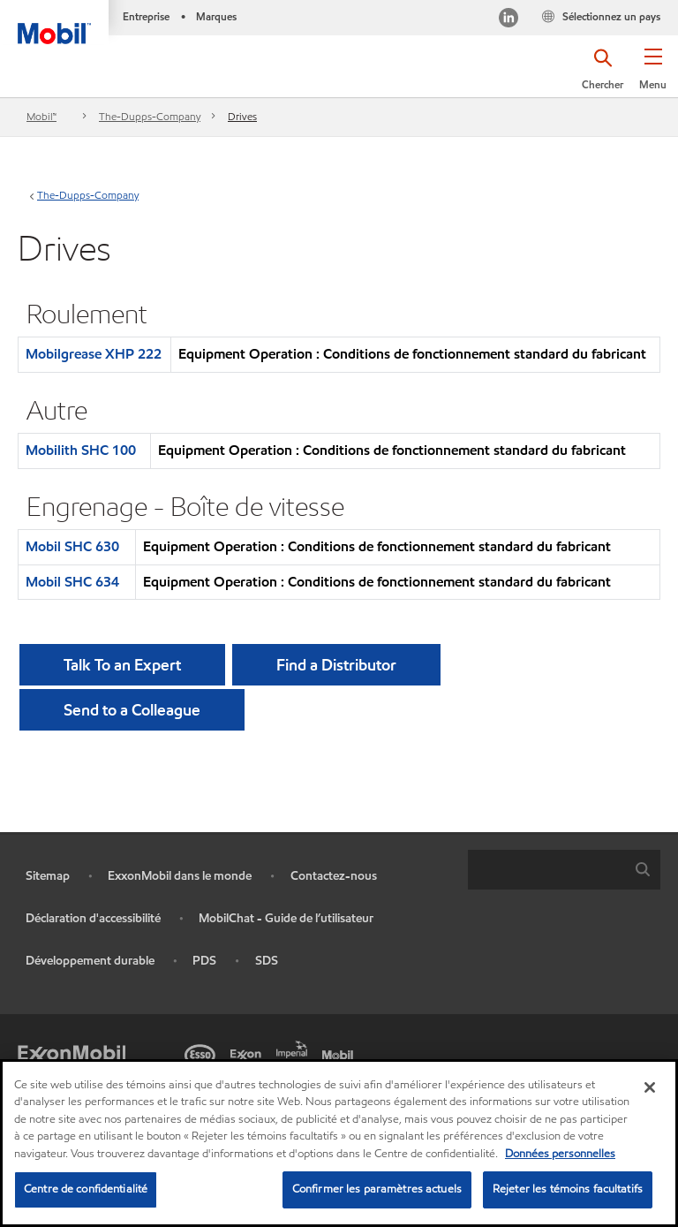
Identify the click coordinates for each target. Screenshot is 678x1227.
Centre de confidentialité (85, 1189)
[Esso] (203, 1053)
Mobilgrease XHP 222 (94, 354)
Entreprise (146, 16)
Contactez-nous (333, 875)
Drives (242, 116)
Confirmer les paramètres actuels (377, 1189)
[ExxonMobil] (71, 1053)
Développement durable (90, 960)
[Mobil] (341, 1053)
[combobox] (564, 870)
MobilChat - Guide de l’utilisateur (286, 918)
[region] (339, 1143)
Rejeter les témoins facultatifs (568, 1189)
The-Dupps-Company (149, 116)
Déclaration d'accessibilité (93, 918)
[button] (653, 75)
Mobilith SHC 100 (81, 450)
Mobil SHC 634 (72, 581)
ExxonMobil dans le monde (180, 875)
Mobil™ (41, 116)
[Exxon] (249, 1053)
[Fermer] (649, 1087)
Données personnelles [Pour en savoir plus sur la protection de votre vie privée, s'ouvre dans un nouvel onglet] (560, 1154)
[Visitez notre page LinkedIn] (508, 20)
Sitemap (48, 875)
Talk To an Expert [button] (122, 665)
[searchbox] (546, 870)
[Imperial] (295, 1047)
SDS (266, 960)
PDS (204, 960)
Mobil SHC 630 (72, 546)
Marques (216, 16)
